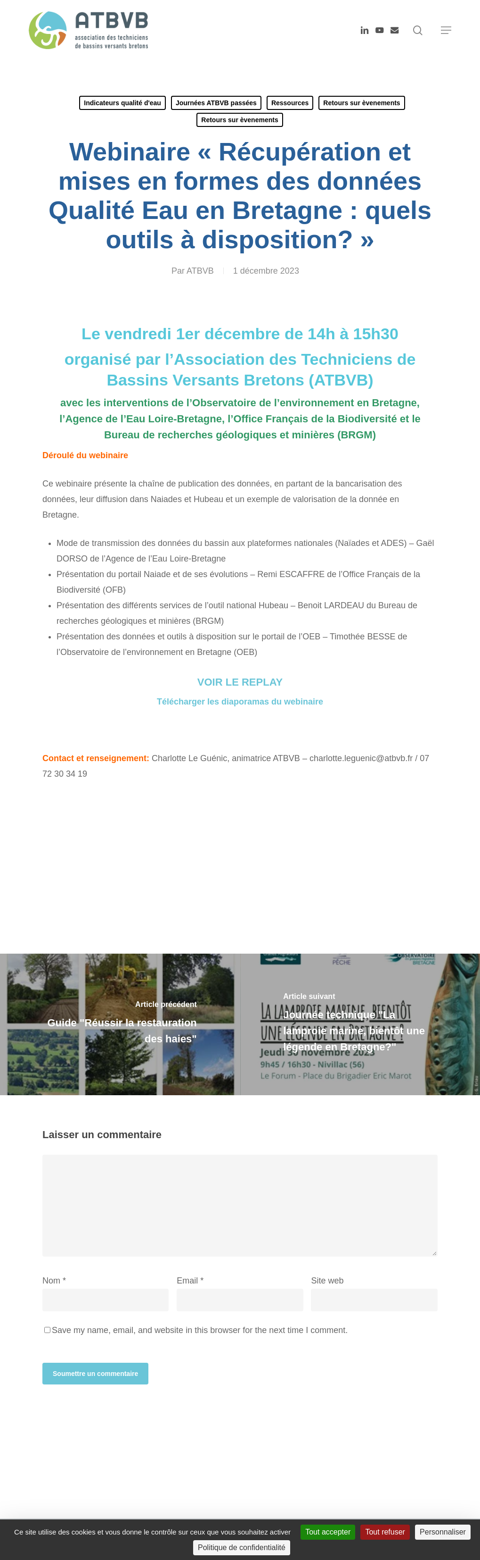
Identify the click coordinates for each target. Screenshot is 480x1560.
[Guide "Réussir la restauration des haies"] (120, 1024)
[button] (446, 30)
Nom (54, 1280)
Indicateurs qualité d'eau (122, 103)
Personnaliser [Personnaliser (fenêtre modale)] (443, 1532)
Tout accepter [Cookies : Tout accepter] (327, 1532)
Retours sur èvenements (361, 103)
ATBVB (200, 271)
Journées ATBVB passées (216, 103)
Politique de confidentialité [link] (241, 1547)
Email (190, 1280)
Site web (327, 1280)
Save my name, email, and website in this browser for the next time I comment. (200, 1330)
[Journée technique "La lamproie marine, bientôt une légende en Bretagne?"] (360, 1024)
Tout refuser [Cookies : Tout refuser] (385, 1532)
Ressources (290, 103)
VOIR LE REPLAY (240, 682)
